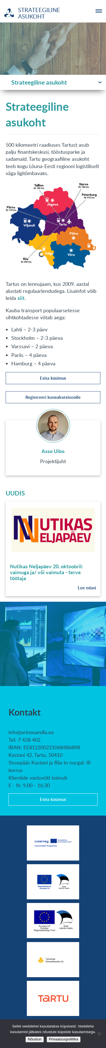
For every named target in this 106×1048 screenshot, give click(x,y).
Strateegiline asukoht (39, 82)
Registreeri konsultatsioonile (53, 397)
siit (21, 298)
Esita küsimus (53, 378)
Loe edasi (87, 588)
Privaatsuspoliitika (63, 1039)
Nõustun (34, 1039)
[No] (99, 1033)
